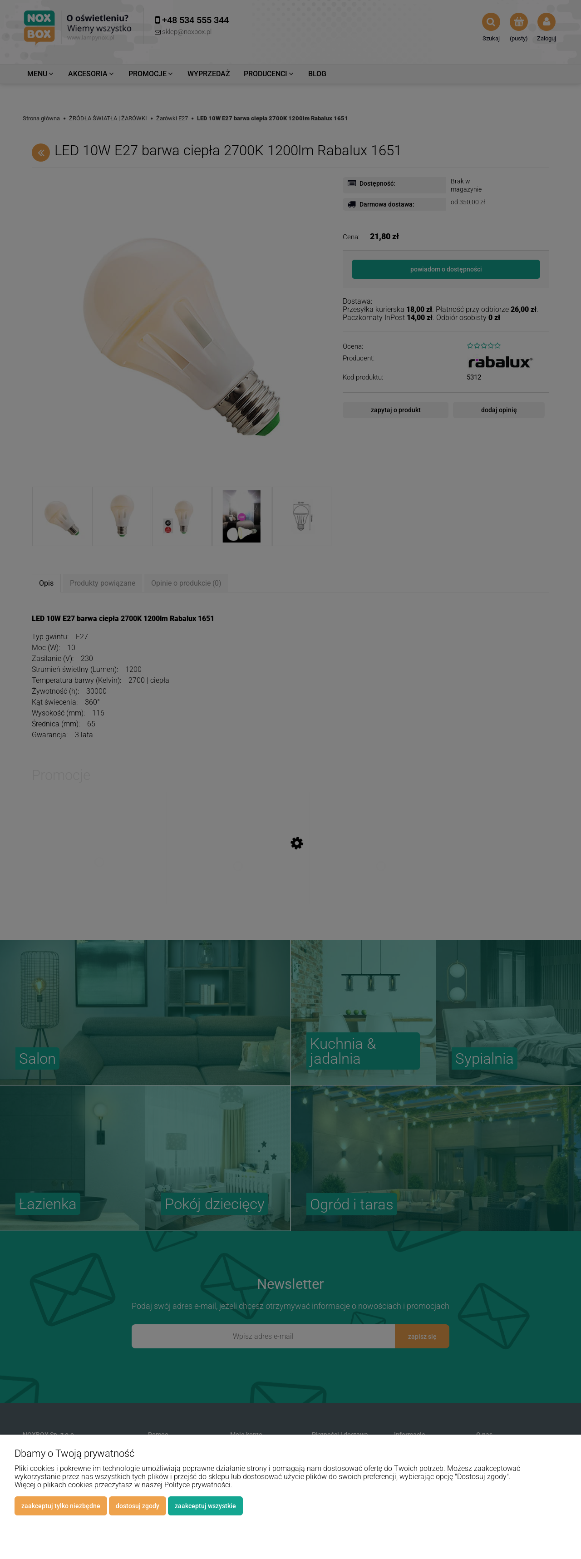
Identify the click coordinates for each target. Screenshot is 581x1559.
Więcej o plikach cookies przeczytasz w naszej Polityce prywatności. (123, 1484)
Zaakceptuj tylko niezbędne (60, 1506)
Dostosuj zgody (137, 1506)
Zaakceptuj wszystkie (205, 1506)
